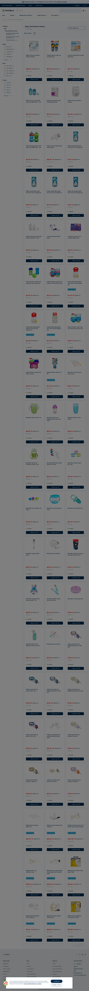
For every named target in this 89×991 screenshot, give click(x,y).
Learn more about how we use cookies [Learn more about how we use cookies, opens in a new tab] (32, 983)
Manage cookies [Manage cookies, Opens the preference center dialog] (56, 984)
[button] (5, 983)
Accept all (56, 981)
